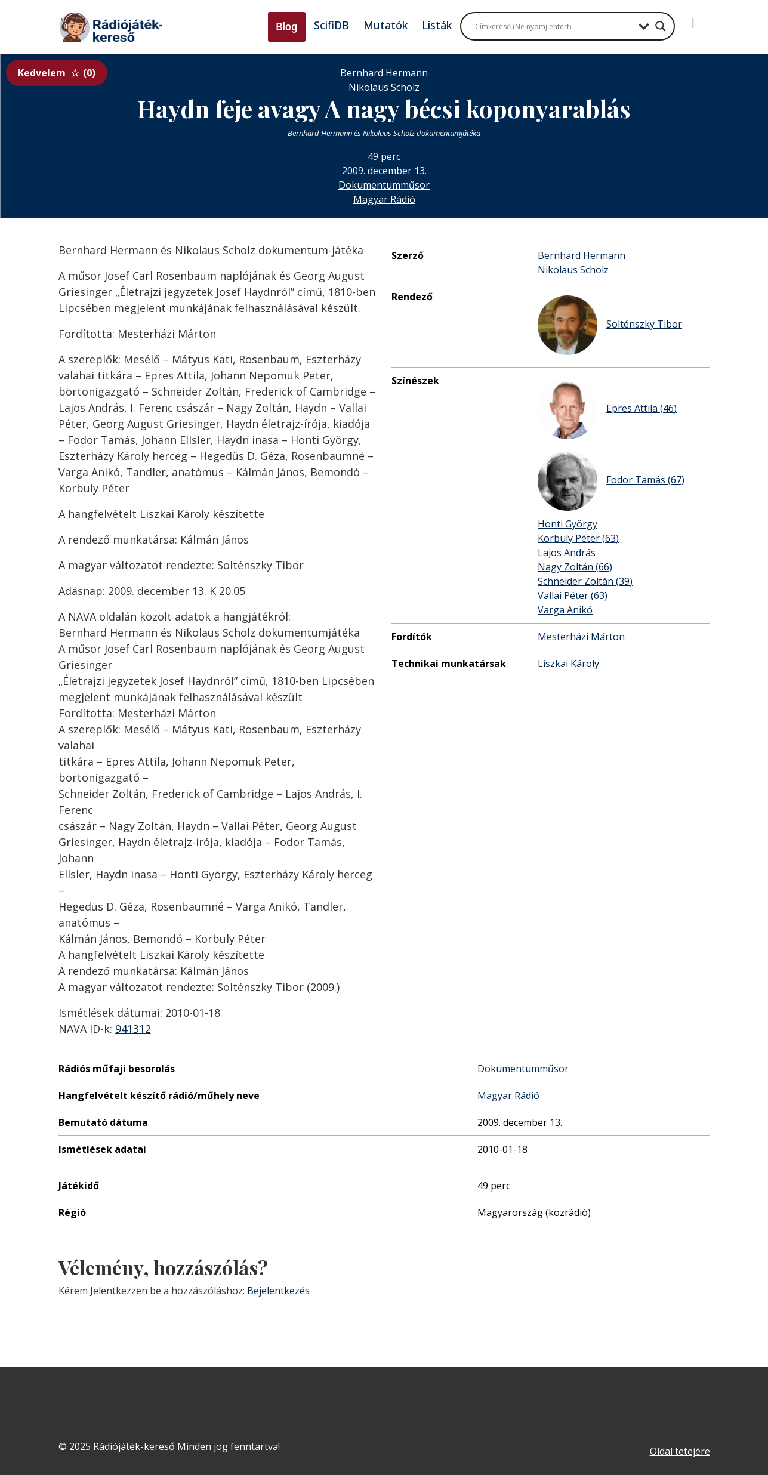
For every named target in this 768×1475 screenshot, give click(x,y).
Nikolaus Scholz (573, 269)
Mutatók (385, 25)
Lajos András (567, 552)
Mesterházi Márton (581, 636)
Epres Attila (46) (607, 409)
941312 (133, 1029)
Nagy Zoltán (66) (575, 566)
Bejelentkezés (278, 1290)
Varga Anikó (565, 609)
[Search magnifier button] (660, 26)
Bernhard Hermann (581, 255)
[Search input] (554, 26)
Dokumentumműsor (384, 185)
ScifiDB (331, 25)
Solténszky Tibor (610, 325)
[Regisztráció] (703, 18)
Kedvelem (56, 73)
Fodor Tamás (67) (611, 481)
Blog (286, 26)
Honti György (567, 523)
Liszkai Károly (568, 663)
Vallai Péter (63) (572, 595)
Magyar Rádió (384, 199)
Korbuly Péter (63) (578, 538)
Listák (437, 25)
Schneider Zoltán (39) (585, 581)
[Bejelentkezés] (683, 18)
